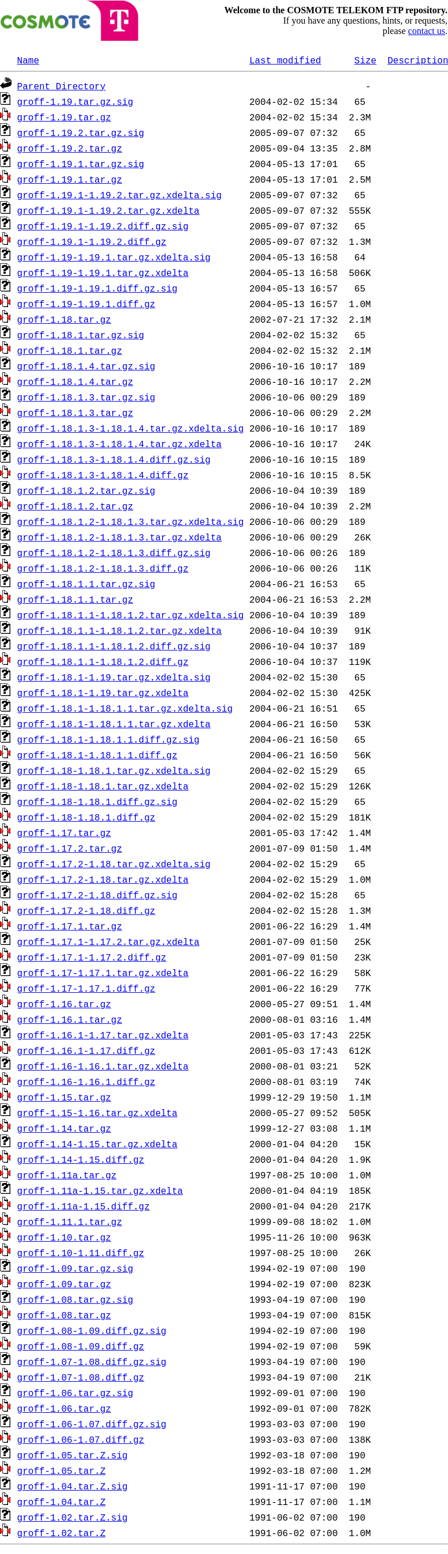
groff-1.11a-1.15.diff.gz (83, 1206)
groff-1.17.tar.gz (64, 832)
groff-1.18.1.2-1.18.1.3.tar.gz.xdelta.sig (130, 521)
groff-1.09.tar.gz (64, 1283)
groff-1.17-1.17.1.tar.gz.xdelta (103, 972)
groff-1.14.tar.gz (64, 1128)
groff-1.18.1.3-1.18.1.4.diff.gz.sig (114, 459)
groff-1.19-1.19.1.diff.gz (86, 303)
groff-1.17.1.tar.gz (69, 926)
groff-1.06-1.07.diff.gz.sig (91, 1423)
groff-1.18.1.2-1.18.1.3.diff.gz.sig (114, 552)
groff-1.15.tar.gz (64, 1097)
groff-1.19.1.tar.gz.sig (81, 163)
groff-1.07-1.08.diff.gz (81, 1377)
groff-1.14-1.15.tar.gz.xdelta (97, 1143)
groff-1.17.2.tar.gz (69, 848)
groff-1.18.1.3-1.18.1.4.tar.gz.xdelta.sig (130, 428)
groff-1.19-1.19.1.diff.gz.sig (97, 288)
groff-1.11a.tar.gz (67, 1175)
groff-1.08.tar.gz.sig (75, 1299)
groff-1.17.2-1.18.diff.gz (86, 910)
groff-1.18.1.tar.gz (69, 350)
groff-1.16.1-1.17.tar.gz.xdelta (103, 1035)
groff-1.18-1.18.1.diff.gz (86, 817)
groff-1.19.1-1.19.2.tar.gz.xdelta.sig (119, 194)
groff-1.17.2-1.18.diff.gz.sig (97, 894)
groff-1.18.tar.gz (64, 319)
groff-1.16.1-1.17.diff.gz (86, 1050)
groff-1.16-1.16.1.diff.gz (86, 1081)
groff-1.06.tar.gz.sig (75, 1392)
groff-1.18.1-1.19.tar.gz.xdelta (103, 692)
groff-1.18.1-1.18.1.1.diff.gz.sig (108, 739)
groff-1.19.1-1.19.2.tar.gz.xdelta (108, 210)
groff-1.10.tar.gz (64, 1237)
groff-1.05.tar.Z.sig (72, 1455)
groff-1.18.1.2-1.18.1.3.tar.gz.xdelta (119, 537)
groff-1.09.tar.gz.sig (75, 1268)
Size (365, 60)
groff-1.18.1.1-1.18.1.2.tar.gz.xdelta (119, 630)
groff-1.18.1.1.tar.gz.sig (86, 583)
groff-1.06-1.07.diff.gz (81, 1439)
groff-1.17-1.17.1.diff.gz (86, 988)
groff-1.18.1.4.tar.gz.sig (86, 366)
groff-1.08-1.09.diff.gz (81, 1346)
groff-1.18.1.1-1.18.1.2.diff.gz (103, 661)
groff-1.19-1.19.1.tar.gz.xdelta (103, 272)
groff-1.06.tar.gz (64, 1408)
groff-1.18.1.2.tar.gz (75, 506)
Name (28, 60)
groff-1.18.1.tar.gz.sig (81, 334)
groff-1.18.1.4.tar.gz (75, 381)
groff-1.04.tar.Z (61, 1501)
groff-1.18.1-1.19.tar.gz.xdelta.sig (114, 677)
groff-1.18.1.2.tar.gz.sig (86, 490)
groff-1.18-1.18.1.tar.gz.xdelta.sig (114, 770)
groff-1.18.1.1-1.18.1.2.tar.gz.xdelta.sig (130, 614)
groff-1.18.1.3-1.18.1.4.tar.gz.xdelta (119, 443)
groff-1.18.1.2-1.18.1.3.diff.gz (103, 568)
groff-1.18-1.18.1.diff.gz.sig (97, 801)
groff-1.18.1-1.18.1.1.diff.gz (97, 754)
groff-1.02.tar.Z (61, 1532)
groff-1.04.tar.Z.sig (72, 1486)
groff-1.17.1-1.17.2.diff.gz (91, 957)
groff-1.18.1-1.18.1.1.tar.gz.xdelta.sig (125, 708)
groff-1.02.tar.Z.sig (72, 1517)
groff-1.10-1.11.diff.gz (81, 1252)
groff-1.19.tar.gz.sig (75, 101)
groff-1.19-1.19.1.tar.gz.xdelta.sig (114, 257)
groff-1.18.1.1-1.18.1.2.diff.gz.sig (114, 646)
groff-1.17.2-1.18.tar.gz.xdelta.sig (114, 863)
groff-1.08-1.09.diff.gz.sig (91, 1330)
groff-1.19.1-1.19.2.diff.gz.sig (103, 226)
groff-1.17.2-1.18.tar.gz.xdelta (103, 879)
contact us (426, 31)
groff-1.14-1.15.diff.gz (81, 1159)
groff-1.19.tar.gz (64, 117)
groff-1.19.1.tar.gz (69, 179)
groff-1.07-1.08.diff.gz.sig (91, 1361)
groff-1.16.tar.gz (64, 1003)
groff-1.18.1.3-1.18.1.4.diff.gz (103, 474)
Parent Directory (61, 86)
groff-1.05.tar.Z (61, 1470)
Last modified (285, 60)
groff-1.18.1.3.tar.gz (75, 412)
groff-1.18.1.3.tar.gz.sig (86, 397)
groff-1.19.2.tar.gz (69, 148)
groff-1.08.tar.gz (64, 1315)
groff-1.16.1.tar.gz (69, 1019)
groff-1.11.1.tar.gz (69, 1221)
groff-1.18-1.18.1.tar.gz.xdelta (103, 786)
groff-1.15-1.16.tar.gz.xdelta (97, 1112)
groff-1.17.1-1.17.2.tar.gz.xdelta (108, 941)
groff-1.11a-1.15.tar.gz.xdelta (100, 1190)
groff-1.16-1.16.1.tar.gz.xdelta (103, 1066)
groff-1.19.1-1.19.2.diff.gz (91, 241)
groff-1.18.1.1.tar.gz (75, 599)
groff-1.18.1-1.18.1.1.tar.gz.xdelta (114, 723)
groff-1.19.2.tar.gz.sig (81, 132)
